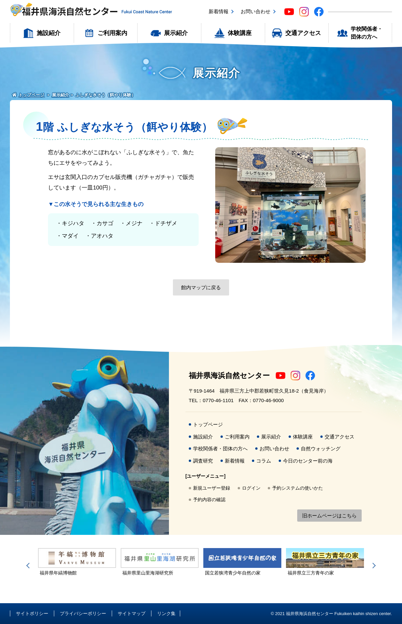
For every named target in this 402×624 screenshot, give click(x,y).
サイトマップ (131, 613)
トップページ (208, 424)
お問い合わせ (255, 11)
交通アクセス (303, 33)
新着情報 (218, 11)
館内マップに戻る (201, 287)
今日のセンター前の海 (308, 461)
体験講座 (240, 33)
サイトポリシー (32, 613)
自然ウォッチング (321, 448)
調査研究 (203, 461)
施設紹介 (48, 33)
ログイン (251, 488)
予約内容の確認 (209, 499)
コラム (263, 461)
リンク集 (166, 613)
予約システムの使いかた (297, 488)
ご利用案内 (112, 33)
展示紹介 (176, 33)
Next (373, 565)
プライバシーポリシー (83, 613)
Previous (29, 565)
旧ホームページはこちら (329, 515)
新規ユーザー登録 (211, 488)
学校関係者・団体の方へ (366, 33)
